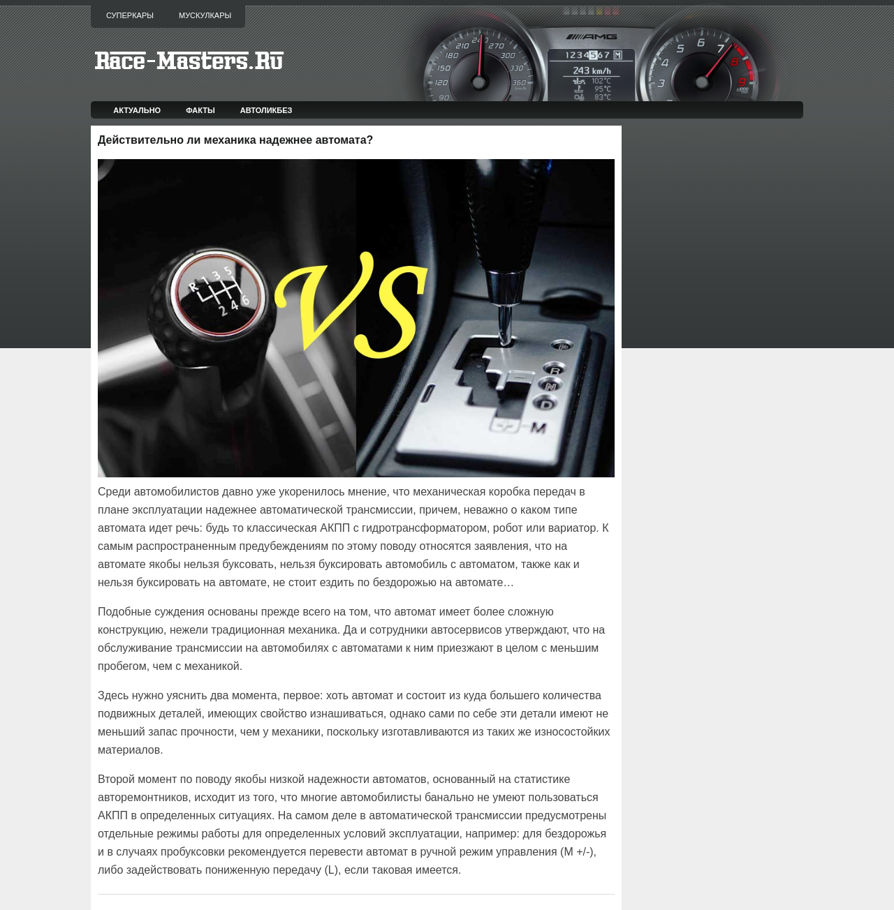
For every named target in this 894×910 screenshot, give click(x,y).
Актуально (137, 110)
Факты (200, 110)
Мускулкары (205, 15)
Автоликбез (266, 110)
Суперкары (130, 15)
